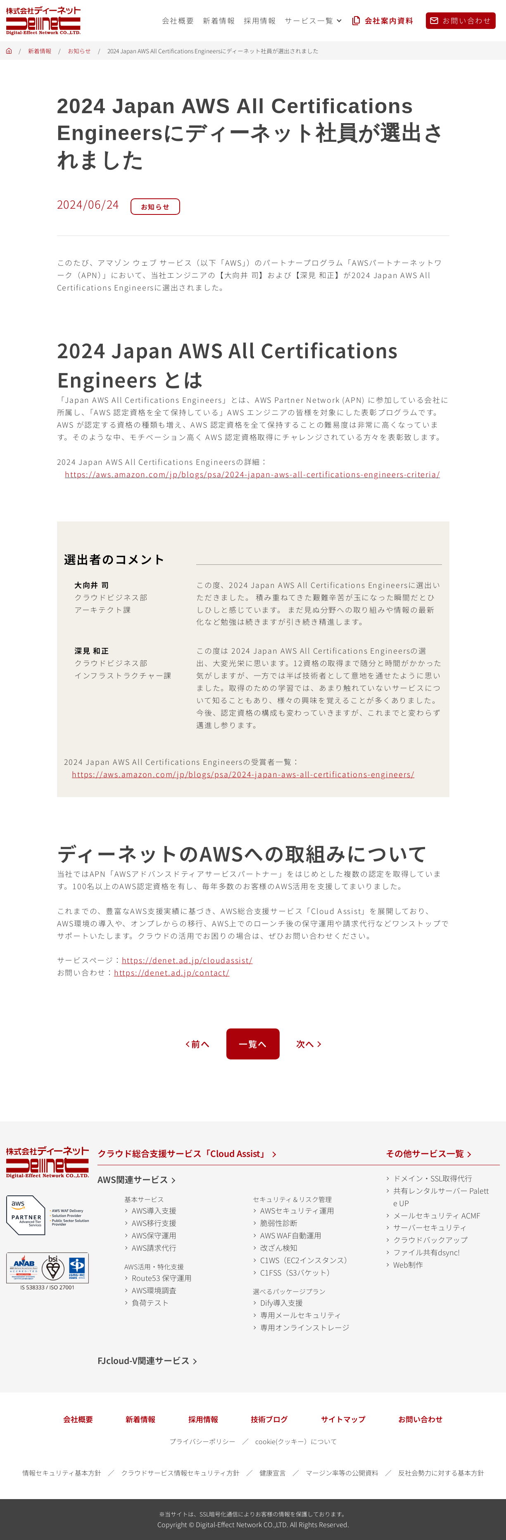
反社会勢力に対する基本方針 (441, 1473)
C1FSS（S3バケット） (297, 1272)
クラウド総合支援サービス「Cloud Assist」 (183, 1153)
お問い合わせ (420, 1419)
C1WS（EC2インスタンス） (306, 1259)
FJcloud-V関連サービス (143, 1360)
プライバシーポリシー (202, 1441)
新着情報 (39, 51)
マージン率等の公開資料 (342, 1473)
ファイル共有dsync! (426, 1252)
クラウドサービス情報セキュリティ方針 (180, 1473)
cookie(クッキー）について (296, 1441)
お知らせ (79, 51)
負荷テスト (150, 1302)
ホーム (9, 53)
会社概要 (78, 1419)
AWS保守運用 (154, 1235)
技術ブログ (269, 1419)
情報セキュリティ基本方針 (61, 1473)
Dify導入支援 (281, 1302)
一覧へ (253, 1044)
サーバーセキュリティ (430, 1227)
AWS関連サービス (132, 1179)
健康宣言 (272, 1473)
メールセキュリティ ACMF (436, 1215)
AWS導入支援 (154, 1210)
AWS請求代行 (154, 1247)
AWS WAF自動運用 (290, 1235)
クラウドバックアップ (430, 1239)
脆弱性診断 (278, 1222)
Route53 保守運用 (162, 1277)
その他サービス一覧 (425, 1153)
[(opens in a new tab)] (243, 774)
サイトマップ (343, 1419)
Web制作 (408, 1264)
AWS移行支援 (154, 1222)
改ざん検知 (278, 1247)
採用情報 (203, 1419)
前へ (200, 1044)
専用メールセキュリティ (301, 1314)
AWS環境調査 (154, 1290)
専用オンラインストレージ (304, 1327)
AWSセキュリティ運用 (297, 1210)
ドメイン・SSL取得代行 (432, 1178)
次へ (305, 1044)
